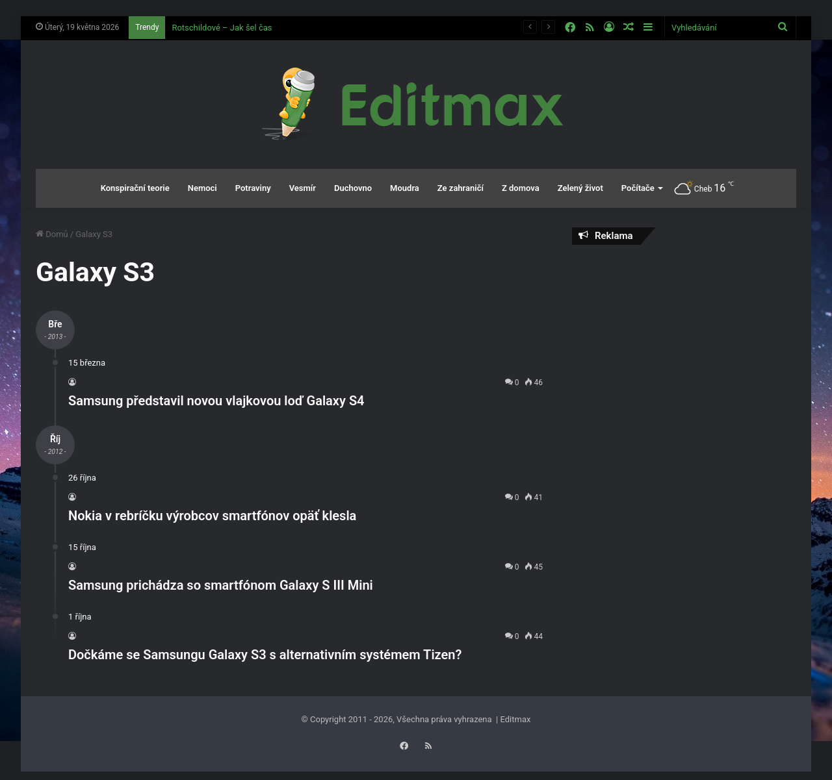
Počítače (638, 188)
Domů (52, 234)
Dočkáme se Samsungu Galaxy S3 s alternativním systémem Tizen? (265, 654)
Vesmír (302, 188)
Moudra (404, 188)
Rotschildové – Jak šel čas (222, 27)
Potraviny (253, 188)
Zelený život (580, 188)
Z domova (521, 188)
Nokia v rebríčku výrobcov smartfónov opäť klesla (212, 515)
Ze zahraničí (460, 188)
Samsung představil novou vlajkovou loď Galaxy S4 (216, 401)
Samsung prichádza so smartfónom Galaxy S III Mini (220, 585)
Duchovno (353, 188)
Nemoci (202, 188)
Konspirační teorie (135, 188)
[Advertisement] (684, 349)
